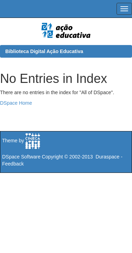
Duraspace (108, 157)
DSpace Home (16, 103)
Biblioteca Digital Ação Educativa (44, 51)
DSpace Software (21, 157)
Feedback (13, 164)
